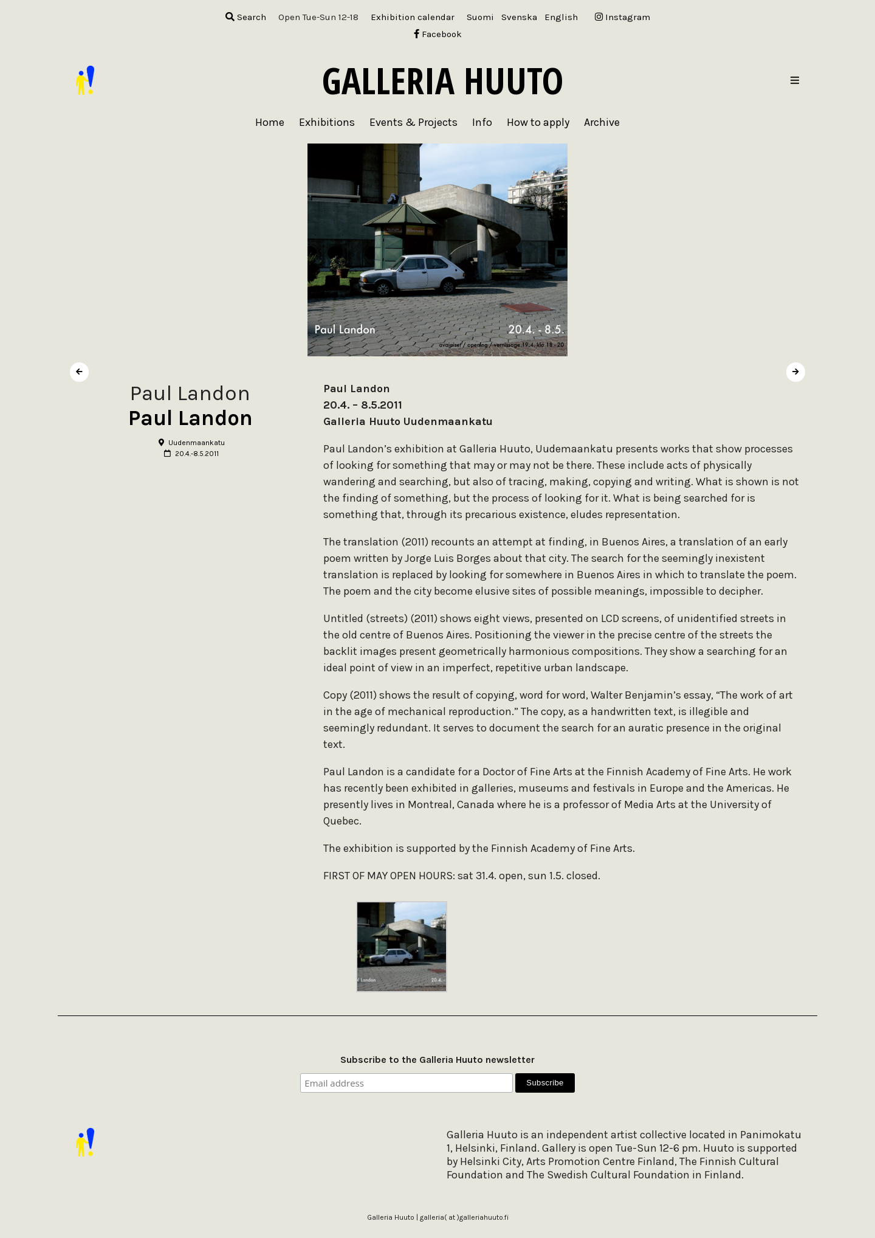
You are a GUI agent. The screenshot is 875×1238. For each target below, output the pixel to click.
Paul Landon (190, 418)
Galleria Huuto (442, 80)
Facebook (438, 34)
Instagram (622, 17)
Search (245, 17)
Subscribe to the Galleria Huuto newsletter (437, 1059)
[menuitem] (480, 17)
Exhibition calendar (413, 17)
